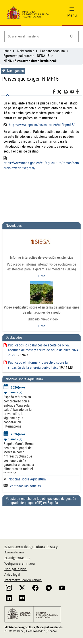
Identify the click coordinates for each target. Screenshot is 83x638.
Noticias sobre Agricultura (27, 479)
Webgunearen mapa (19, 563)
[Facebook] (54, 92)
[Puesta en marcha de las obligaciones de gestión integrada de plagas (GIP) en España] (41, 518)
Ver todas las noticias (22, 486)
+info (41, 276)
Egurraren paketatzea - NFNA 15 (27, 56)
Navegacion (13, 71)
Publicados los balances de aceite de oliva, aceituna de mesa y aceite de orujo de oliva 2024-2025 (43, 350)
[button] (72, 10)
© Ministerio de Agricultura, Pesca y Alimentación (31, 549)
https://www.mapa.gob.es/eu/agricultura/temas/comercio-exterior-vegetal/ (41, 165)
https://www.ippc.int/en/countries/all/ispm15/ (42, 125)
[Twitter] (60, 92)
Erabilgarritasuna (17, 558)
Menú (72, 15)
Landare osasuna (52, 51)
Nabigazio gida (15, 569)
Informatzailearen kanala (23, 580)
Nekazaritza (25, 51)
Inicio (7, 51)
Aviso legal (12, 574)
